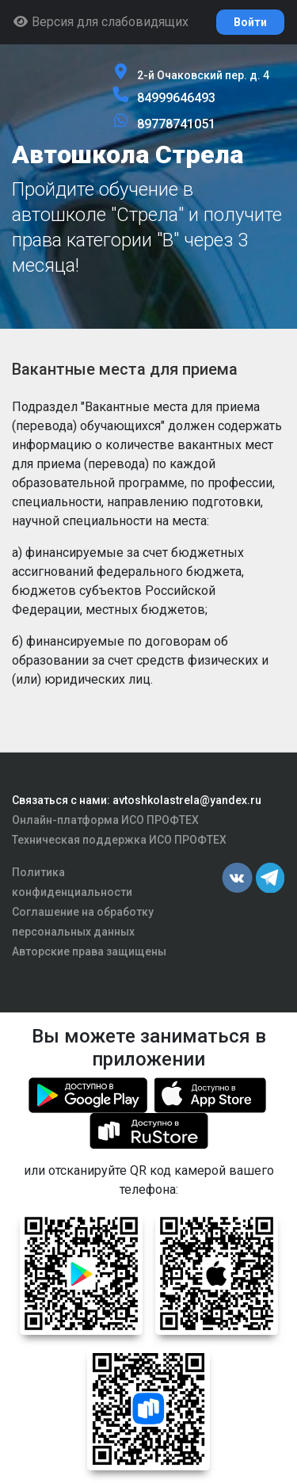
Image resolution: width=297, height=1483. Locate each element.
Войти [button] (250, 22)
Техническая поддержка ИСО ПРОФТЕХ (119, 839)
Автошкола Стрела (127, 154)
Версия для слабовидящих (100, 21)
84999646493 (176, 97)
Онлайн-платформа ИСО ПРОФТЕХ (105, 820)
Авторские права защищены (89, 951)
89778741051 (176, 124)
